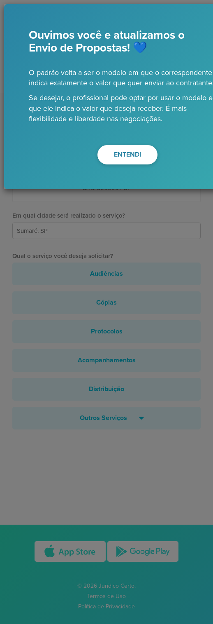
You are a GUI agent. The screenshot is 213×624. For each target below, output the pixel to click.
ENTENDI (127, 154)
